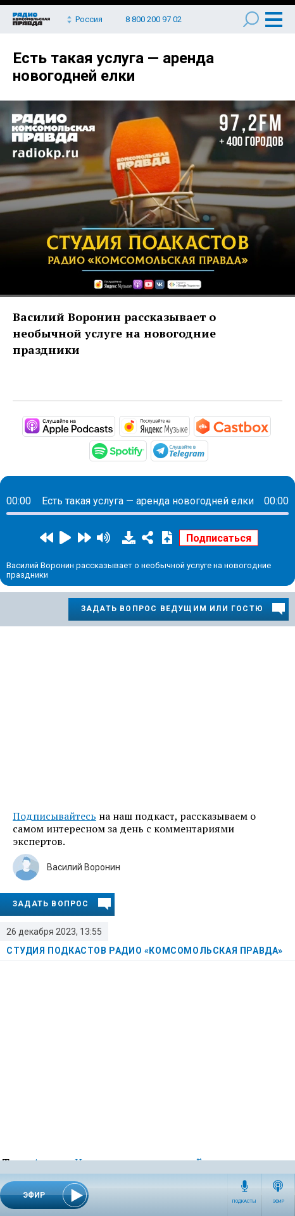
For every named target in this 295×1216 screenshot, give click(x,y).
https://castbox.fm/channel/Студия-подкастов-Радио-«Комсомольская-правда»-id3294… (269, 425)
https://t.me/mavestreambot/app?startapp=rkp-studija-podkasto (207, 450)
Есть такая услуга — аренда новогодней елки (113, 67)
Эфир (278, 1201)
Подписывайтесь (54, 816)
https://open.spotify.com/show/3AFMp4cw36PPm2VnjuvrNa (145, 450)
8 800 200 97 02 (153, 19)
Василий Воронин (83, 867)
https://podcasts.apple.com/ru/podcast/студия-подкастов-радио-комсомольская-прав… (114, 425)
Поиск (251, 19)
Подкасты (244, 1201)
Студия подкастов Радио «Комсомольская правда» (144, 950)
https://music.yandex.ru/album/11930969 (188, 425)
